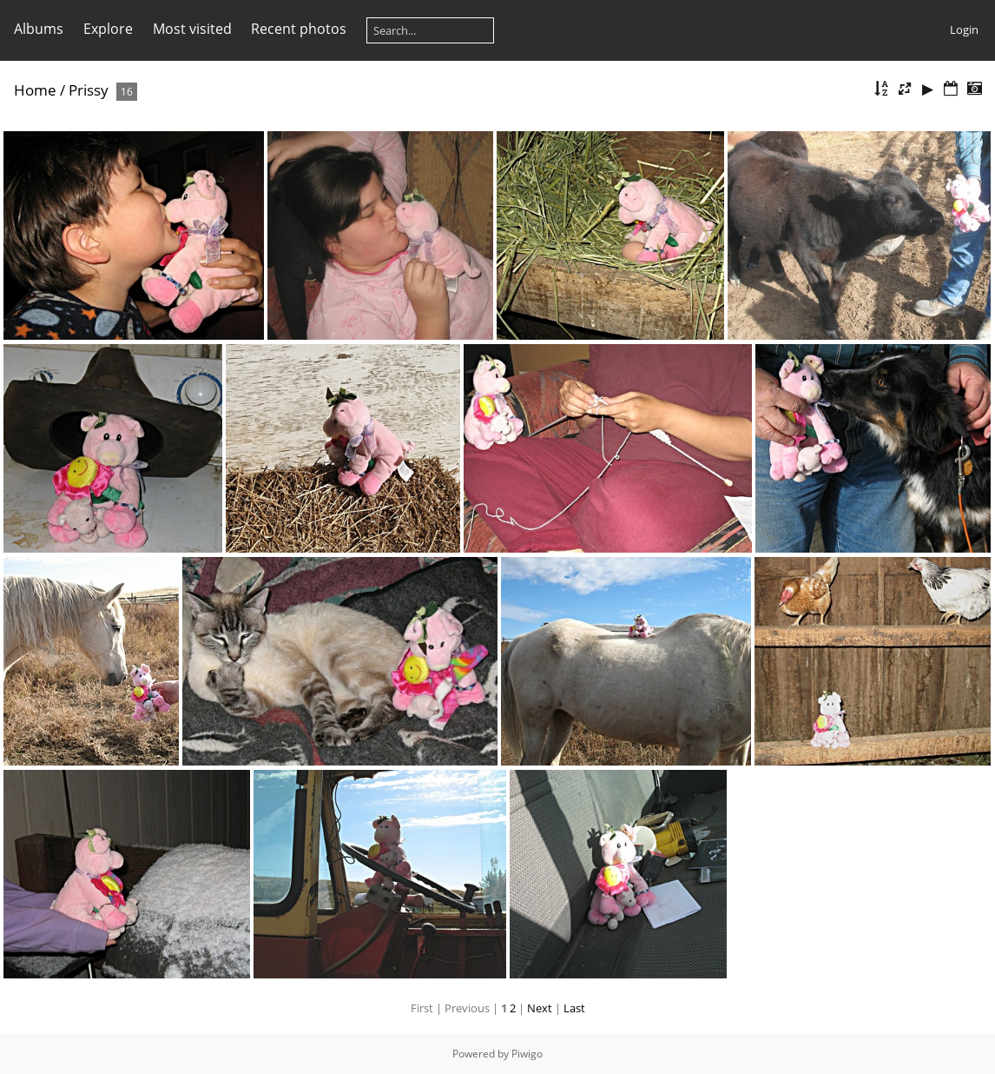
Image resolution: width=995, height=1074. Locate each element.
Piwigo (527, 1053)
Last (574, 1008)
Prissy (89, 90)
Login (964, 29)
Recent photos (298, 28)
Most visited (192, 28)
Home (35, 90)
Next (539, 1008)
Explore (108, 28)
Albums (38, 28)
